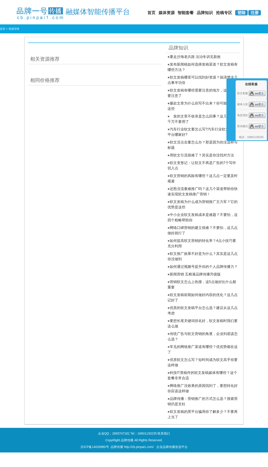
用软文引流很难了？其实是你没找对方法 (202, 155)
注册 (255, 13)
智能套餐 (186, 13)
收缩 (230, 105)
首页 (151, 13)
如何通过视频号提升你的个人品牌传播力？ (204, 267)
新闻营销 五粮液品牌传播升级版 (195, 274)
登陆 (241, 13)
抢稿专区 (224, 13)
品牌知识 (205, 13)
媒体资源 (167, 13)
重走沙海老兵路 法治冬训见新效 (195, 57)
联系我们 (163, 433)
